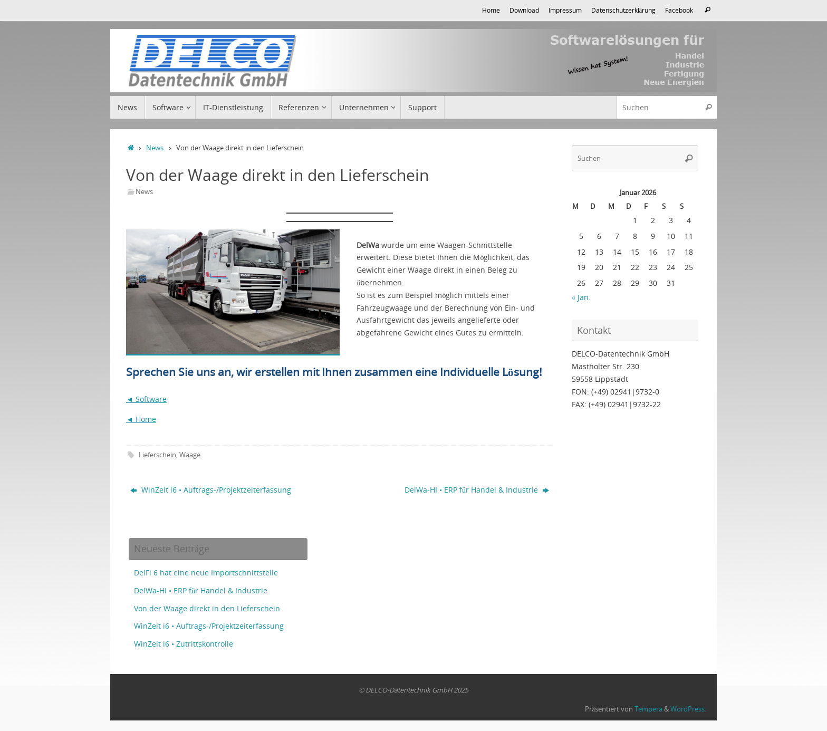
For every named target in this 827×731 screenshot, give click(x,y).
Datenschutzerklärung (623, 10)
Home (491, 10)
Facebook (679, 10)
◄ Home (141, 419)
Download (524, 10)
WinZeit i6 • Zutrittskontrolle (183, 644)
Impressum (565, 10)
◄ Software (146, 399)
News (155, 147)
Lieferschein (157, 454)
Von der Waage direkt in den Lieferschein (207, 608)
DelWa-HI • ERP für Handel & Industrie (477, 490)
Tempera (648, 709)
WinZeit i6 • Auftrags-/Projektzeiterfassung (210, 490)
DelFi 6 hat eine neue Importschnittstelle (206, 573)
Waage (189, 454)
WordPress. (688, 709)
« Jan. (581, 297)
